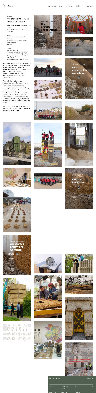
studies (10, 6)
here (17, 110)
